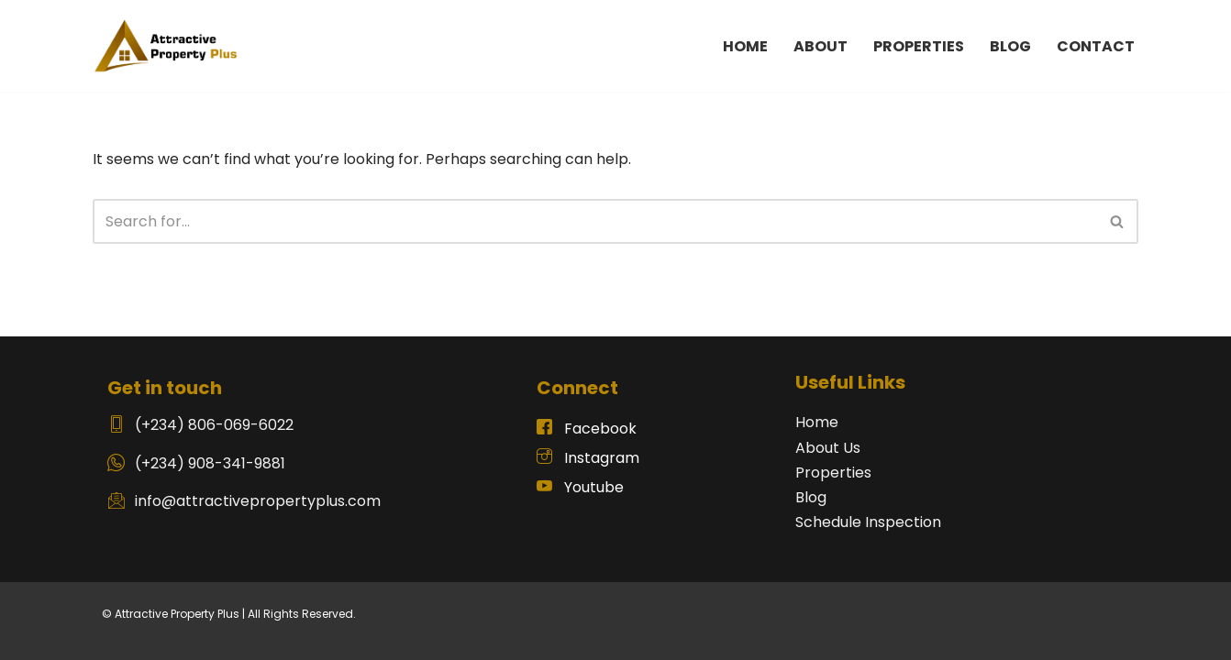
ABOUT (820, 46)
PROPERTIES (918, 46)
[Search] (595, 221)
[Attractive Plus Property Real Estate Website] (166, 45)
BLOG (1010, 46)
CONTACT (1096, 46)
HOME (745, 46)
